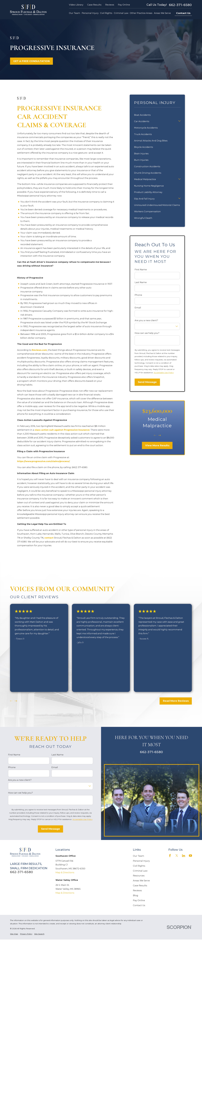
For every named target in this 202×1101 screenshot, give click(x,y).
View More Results (157, 445)
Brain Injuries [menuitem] (141, 153)
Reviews (109, 4)
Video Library (76, 4)
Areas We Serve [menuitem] (162, 13)
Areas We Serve (141, 880)
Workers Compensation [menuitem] (147, 211)
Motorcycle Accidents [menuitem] (146, 127)
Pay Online (124, 4)
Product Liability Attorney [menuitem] (148, 192)
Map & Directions (64, 872)
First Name (141, 269)
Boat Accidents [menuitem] (142, 115)
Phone (138, 295)
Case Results (94, 4)
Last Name (141, 282)
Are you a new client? (146, 320)
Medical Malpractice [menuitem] (145, 179)
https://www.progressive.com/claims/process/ (43, 461)
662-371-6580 (180, 5)
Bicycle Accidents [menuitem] (143, 147)
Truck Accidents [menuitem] (143, 134)
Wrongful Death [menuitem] (143, 218)
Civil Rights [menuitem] (106, 13)
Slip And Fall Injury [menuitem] (144, 198)
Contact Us (183, 13)
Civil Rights (139, 865)
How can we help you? (147, 333)
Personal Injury (141, 861)
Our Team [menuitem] (74, 13)
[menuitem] (14, 934)
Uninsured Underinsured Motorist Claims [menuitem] (157, 205)
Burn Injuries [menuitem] (141, 160)
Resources (139, 875)
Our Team (138, 856)
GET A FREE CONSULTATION (31, 61)
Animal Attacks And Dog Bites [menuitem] (151, 140)
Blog (135, 895)
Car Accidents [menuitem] (141, 121)
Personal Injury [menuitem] (90, 13)
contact (48, 537)
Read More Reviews (176, 700)
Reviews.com (39, 350)
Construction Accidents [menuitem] (147, 166)
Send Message (147, 382)
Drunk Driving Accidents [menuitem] (147, 173)
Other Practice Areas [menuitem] (141, 13)
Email (138, 307)
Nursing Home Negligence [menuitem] (149, 185)
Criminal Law (140, 870)
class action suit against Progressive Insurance (62, 430)
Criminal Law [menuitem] (121, 13)
